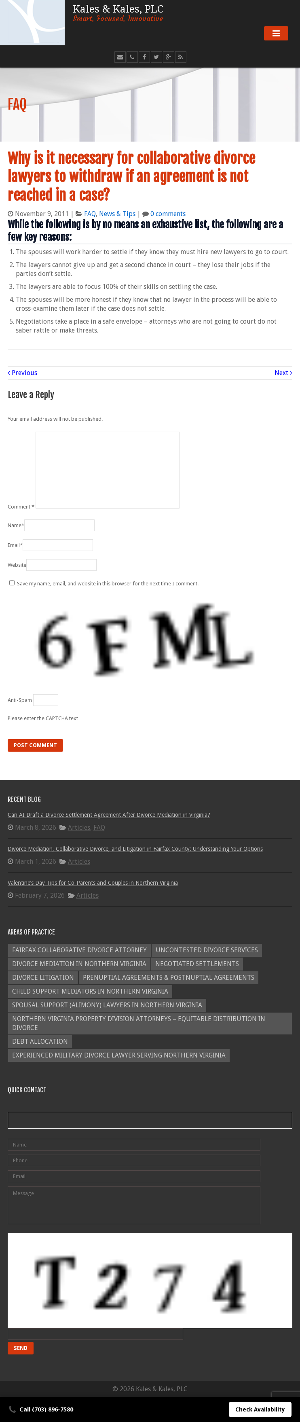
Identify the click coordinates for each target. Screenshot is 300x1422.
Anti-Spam (20, 700)
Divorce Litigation (43, 977)
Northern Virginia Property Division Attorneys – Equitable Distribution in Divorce (138, 1023)
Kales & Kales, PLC (118, 12)
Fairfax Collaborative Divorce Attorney (79, 950)
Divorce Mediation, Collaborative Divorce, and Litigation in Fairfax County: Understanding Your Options (135, 849)
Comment (21, 507)
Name (16, 525)
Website (17, 565)
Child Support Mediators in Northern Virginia (90, 991)
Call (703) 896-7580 (40, 1409)
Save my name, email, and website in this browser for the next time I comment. (108, 584)
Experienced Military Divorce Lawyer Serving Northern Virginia (119, 1055)
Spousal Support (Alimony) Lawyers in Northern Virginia (107, 1005)
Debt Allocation (40, 1041)
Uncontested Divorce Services (207, 950)
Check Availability (260, 1409)
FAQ (90, 214)
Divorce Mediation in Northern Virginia (79, 964)
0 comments (168, 214)
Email (15, 545)
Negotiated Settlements (197, 964)
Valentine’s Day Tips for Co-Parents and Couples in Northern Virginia (93, 882)
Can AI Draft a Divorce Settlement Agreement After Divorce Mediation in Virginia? (109, 815)
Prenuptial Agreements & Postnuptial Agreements (168, 977)
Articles (79, 827)
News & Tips (117, 214)
